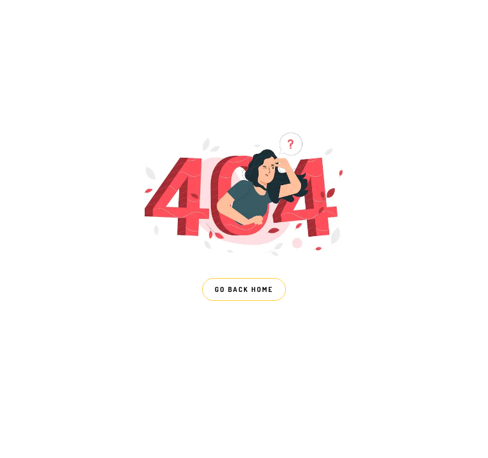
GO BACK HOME (244, 289)
